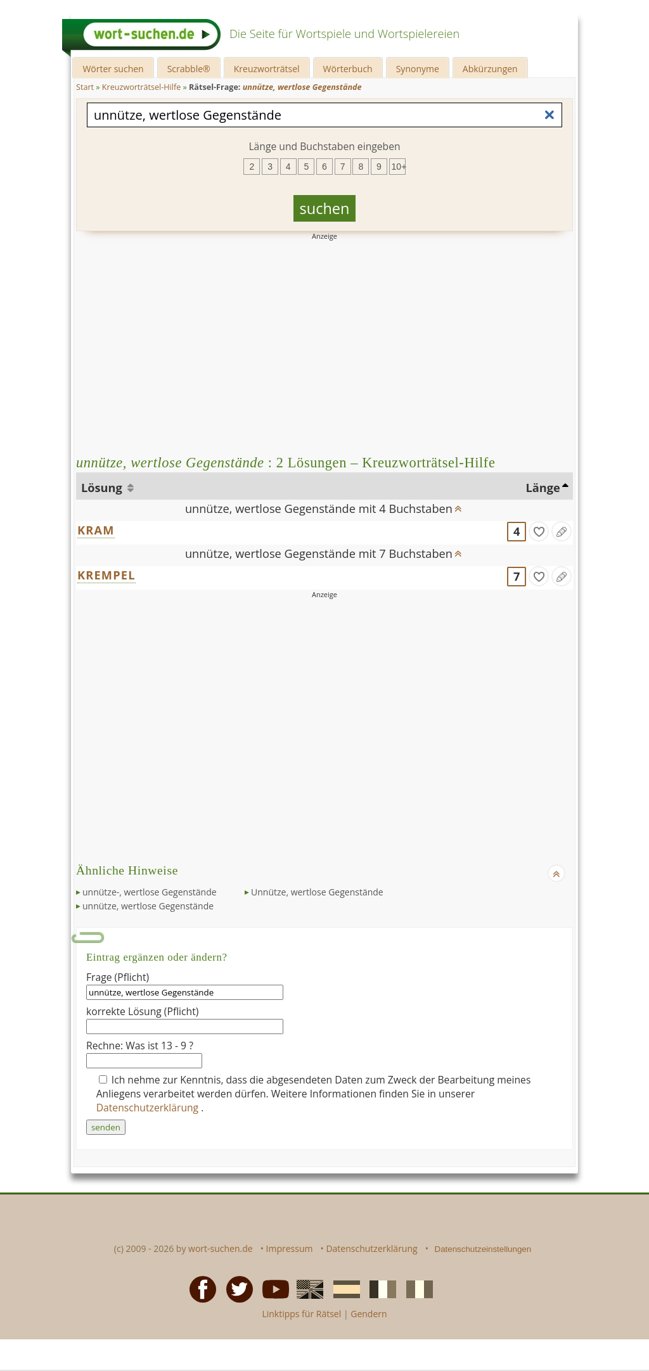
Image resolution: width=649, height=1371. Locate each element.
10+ (399, 166)
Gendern (368, 1314)
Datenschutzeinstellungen (483, 1249)
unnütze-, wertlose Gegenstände (149, 892)
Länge (543, 487)
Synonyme (417, 69)
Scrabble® (188, 69)
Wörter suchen (112, 69)
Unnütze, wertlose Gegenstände (317, 892)
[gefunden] (539, 531)
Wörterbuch (348, 69)
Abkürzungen (490, 69)
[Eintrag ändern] (561, 531)
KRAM (96, 530)
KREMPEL (106, 575)
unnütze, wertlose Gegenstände (148, 906)
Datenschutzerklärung (149, 1108)
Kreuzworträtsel (267, 69)
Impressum (289, 1248)
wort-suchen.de (220, 1248)
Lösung (103, 487)
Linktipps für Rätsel (301, 1314)
